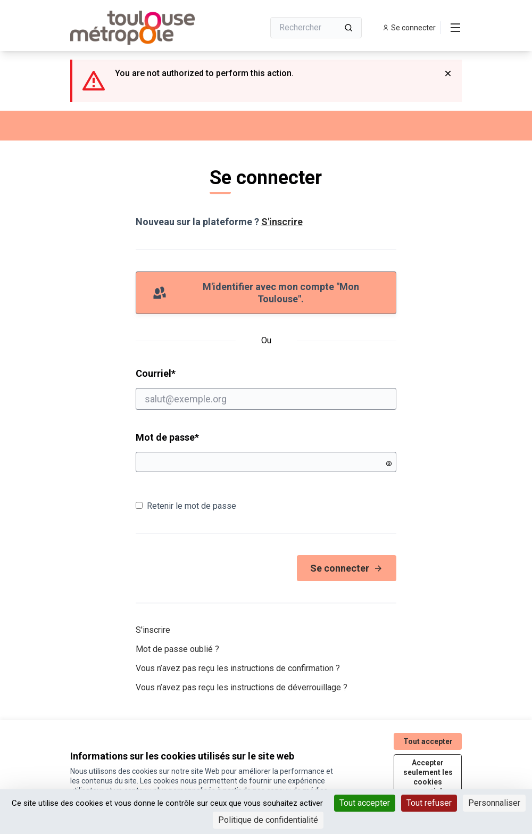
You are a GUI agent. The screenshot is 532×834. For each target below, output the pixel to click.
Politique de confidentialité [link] (268, 820)
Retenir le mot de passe (186, 506)
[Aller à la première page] (141, 28)
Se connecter (346, 568)
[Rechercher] (316, 28)
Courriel (266, 388)
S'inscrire (282, 221)
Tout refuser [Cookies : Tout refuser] (429, 803)
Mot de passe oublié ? (177, 649)
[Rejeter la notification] (448, 73)
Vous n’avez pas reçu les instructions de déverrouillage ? (241, 687)
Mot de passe (167, 437)
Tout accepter (428, 741)
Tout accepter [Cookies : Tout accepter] (364, 803)
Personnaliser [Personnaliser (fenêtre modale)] (494, 803)
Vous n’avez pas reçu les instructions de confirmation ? (238, 668)
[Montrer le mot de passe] (389, 463)
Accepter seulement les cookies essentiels (428, 777)
